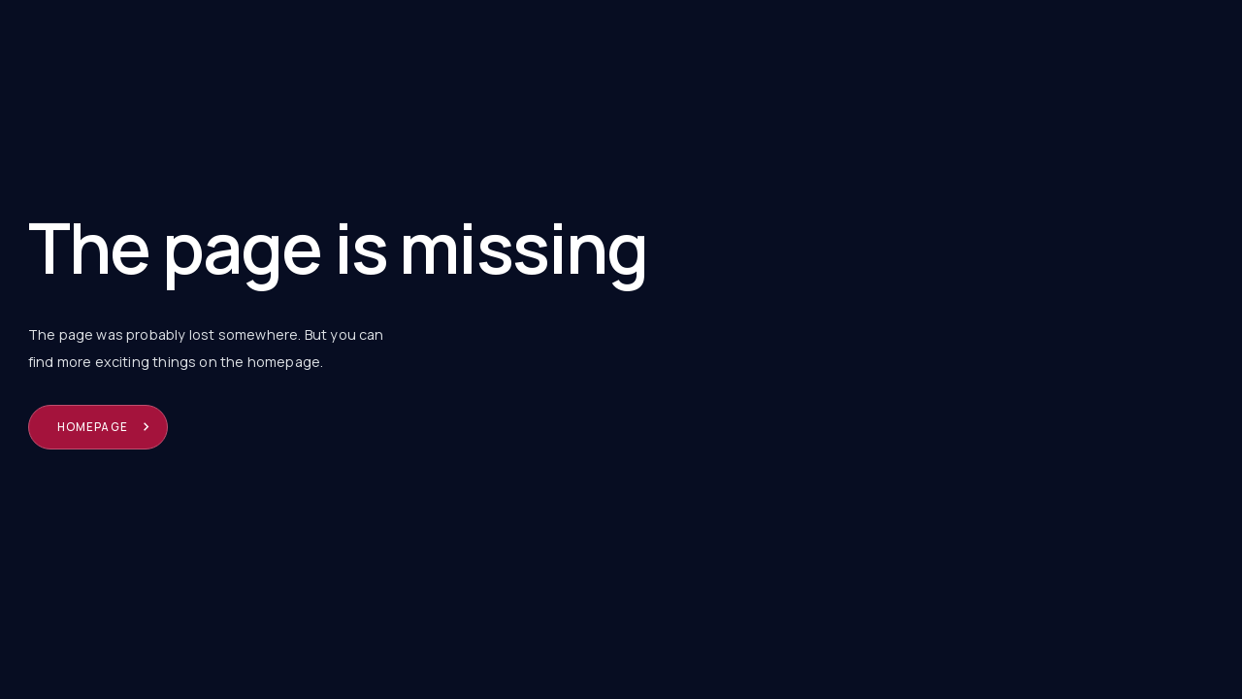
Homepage (92, 426)
